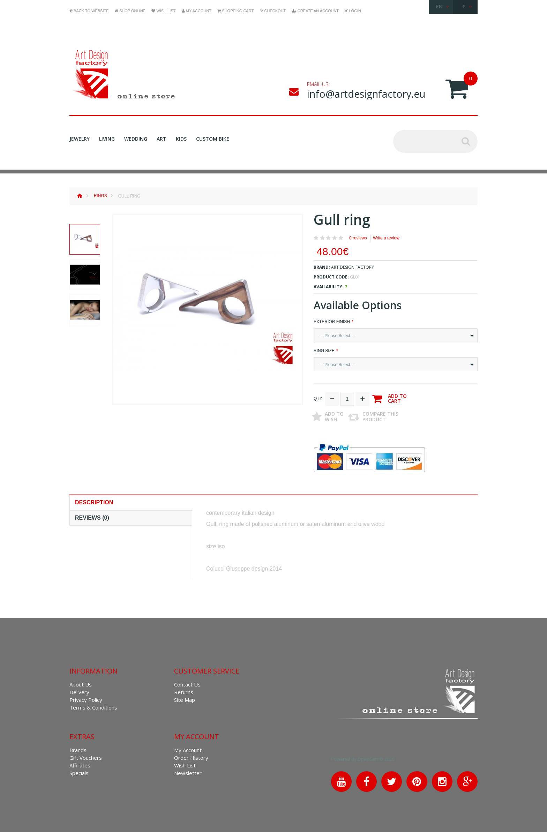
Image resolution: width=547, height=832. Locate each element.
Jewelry (79, 138)
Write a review (386, 238)
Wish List (185, 764)
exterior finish (332, 321)
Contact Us (187, 683)
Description (94, 501)
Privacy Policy (85, 699)
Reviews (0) (92, 517)
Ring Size (324, 350)
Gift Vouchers (85, 756)
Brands (78, 749)
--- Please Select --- (337, 335)
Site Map (184, 699)
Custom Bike (212, 138)
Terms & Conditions (93, 706)
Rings (100, 195)
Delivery (79, 691)
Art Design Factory (352, 267)
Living (107, 138)
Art (161, 138)
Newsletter (188, 772)
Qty (318, 397)
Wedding (135, 138)
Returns (183, 691)
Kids (181, 138)
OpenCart (376, 758)
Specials (79, 772)
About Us (80, 683)
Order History (191, 756)
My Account (188, 749)
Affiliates (79, 764)
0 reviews (358, 238)
